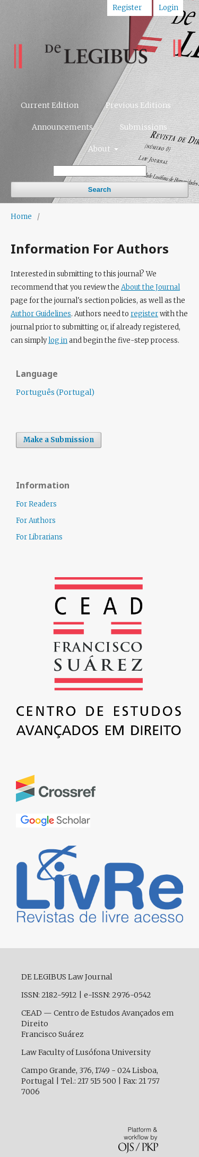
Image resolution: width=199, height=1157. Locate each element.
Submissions (143, 127)
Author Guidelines (41, 313)
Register (127, 7)
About (100, 149)
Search (99, 189)
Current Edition (50, 105)
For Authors (36, 520)
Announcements (62, 127)
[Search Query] (99, 170)
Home (21, 216)
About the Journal (150, 287)
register (144, 313)
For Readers (36, 504)
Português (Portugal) (55, 392)
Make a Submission (58, 439)
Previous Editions (138, 105)
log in (57, 340)
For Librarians (39, 537)
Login (168, 7)
